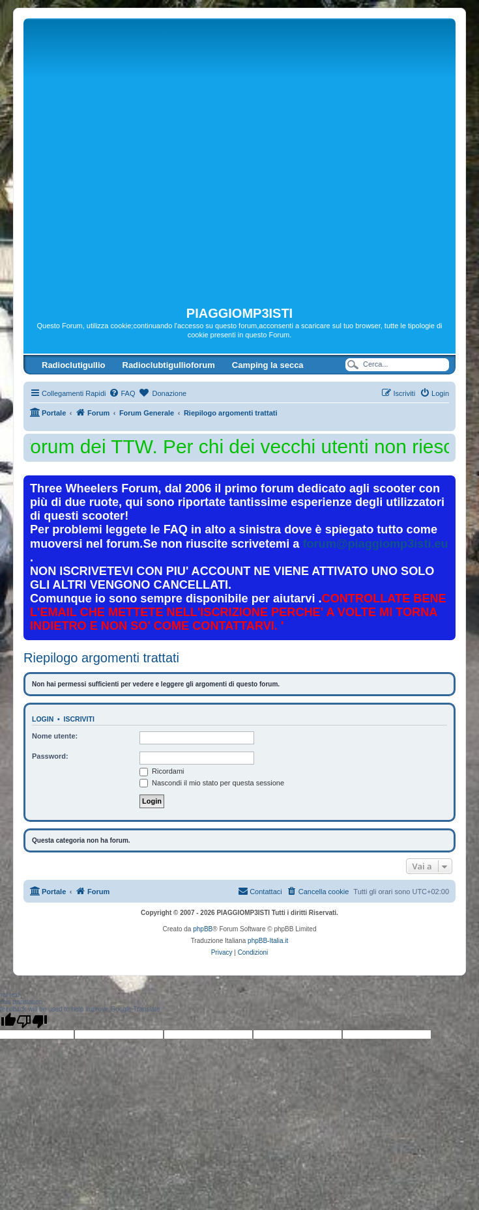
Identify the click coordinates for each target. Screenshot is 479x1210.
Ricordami (161, 771)
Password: (50, 756)
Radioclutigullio (74, 365)
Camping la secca (268, 365)
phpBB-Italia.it (268, 940)
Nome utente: (55, 736)
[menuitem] (122, 393)
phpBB (202, 929)
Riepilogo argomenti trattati (101, 658)
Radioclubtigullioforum (169, 365)
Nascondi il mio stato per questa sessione (211, 783)
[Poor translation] (32, 1021)
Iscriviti (79, 719)
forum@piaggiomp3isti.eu (375, 543)
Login (42, 719)
